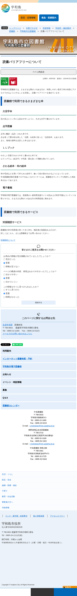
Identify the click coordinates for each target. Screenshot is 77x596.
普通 (8, 263)
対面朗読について (8, 240)
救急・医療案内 (49, 18)
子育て (4, 491)
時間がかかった (12, 297)
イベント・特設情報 (12, 382)
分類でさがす (32, 28)
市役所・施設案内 (63, 28)
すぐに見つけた (12, 290)
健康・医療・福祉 (9, 485)
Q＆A (5, 398)
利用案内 (7, 351)
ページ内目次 (38, 72)
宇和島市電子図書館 (12, 366)
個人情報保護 (38, 516)
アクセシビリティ (57, 516)
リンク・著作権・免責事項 (16, 516)
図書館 (12, 31)
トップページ (15, 28)
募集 (5, 390)
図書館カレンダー (11, 405)
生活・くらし (7, 474)
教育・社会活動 (8, 496)
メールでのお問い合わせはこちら (17, 334)
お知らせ (7, 374)
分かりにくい (11, 282)
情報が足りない (12, 266)
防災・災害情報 (28, 18)
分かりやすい (11, 274)
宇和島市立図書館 (28, 31)
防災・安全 (6, 480)
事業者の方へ (7, 502)
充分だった (11, 259)
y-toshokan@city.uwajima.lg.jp (42, 444)
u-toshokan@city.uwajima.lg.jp (42, 426)
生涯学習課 (7, 325)
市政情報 (46, 28)
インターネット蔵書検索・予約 (17, 359)
